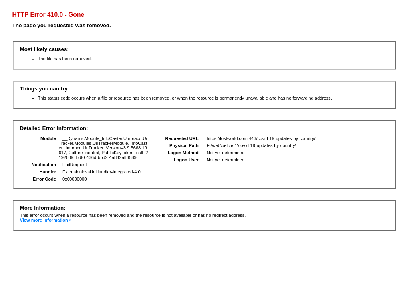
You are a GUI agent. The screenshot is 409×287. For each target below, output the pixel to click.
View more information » (45, 220)
